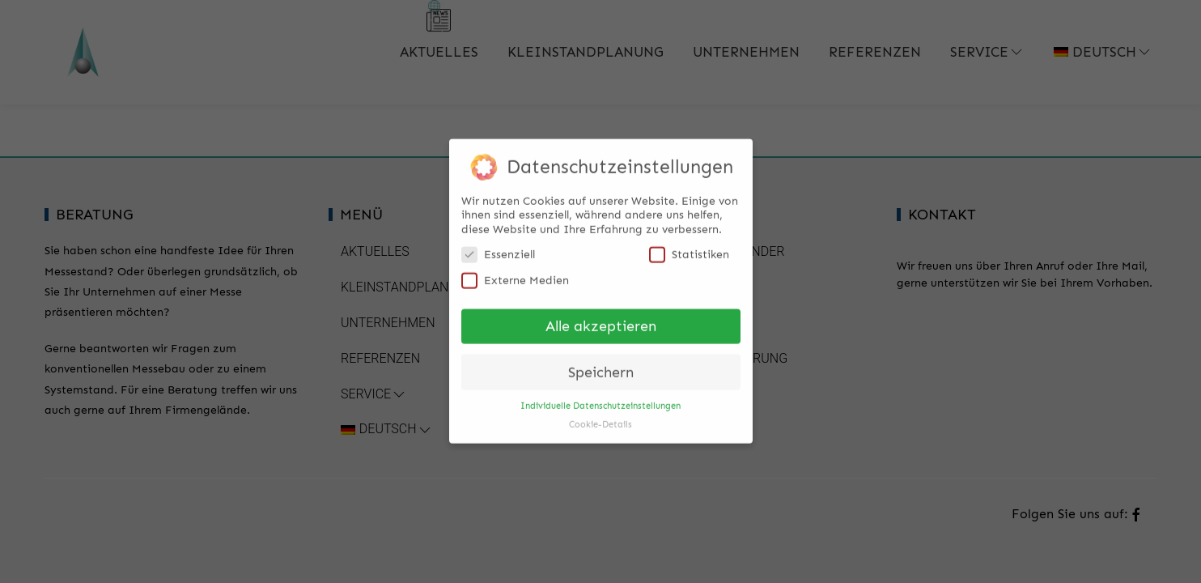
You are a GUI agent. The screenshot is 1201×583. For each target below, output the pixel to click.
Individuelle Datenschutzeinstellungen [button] (600, 397)
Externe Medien (515, 271)
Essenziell (498, 245)
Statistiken (689, 245)
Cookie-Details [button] (600, 416)
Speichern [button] (601, 363)
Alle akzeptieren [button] (600, 317)
